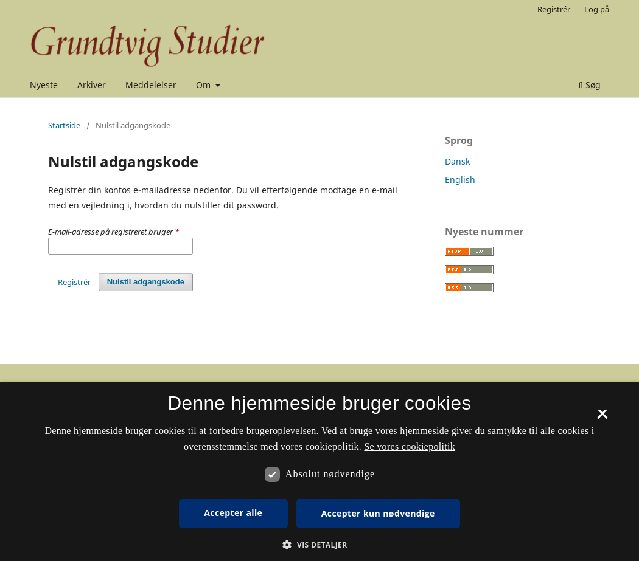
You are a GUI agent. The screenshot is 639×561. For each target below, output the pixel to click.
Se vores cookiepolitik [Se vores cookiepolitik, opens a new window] (409, 446)
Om (204, 85)
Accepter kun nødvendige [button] (378, 513)
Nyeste (44, 85)
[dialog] (319, 471)
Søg (589, 85)
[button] (319, 544)
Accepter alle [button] (233, 512)
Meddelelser (150, 85)
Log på (596, 9)
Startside (64, 125)
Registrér (553, 9)
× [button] (602, 418)
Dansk (457, 161)
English (460, 179)
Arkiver (91, 85)
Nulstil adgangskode (145, 281)
